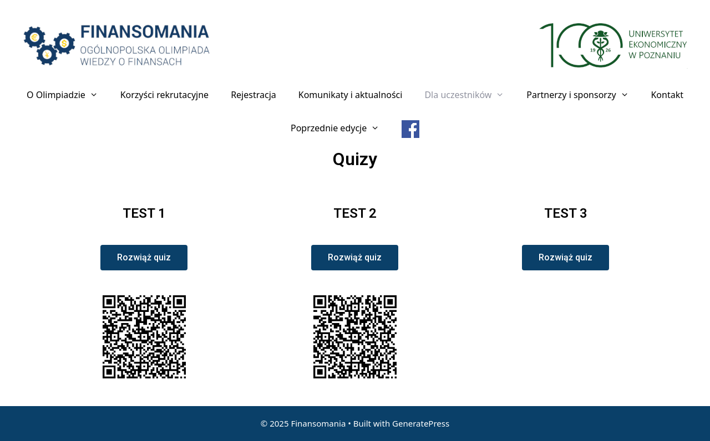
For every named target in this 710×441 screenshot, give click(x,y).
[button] (143, 257)
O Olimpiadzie (68, 94)
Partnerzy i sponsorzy (583, 94)
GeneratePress (420, 423)
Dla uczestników (469, 94)
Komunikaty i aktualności (350, 95)
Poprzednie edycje (340, 128)
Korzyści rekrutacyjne (164, 95)
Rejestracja (253, 95)
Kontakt (667, 95)
